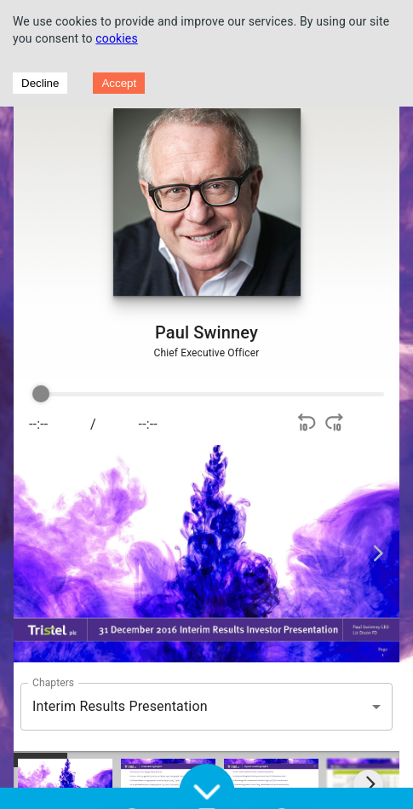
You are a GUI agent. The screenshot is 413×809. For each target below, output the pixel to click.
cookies (116, 38)
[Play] (225, 424)
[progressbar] (210, 394)
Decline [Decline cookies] (40, 83)
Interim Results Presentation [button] (120, 706)
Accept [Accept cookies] (118, 83)
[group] (205, 416)
